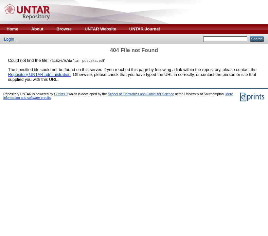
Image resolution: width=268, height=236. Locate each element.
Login (9, 39)
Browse (64, 29)
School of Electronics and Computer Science (141, 94)
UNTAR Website (100, 29)
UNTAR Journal (144, 29)
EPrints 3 (61, 94)
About (37, 29)
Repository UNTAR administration (39, 74)
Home (12, 29)
